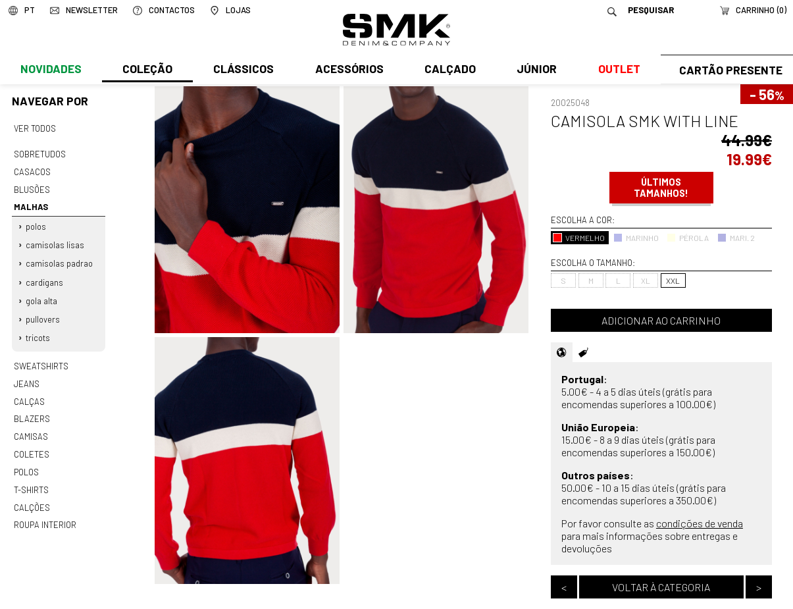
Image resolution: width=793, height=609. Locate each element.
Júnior (534, 70)
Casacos (31, 170)
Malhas (29, 204)
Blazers (31, 408)
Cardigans (44, 276)
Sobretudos (40, 152)
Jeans (26, 374)
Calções (31, 493)
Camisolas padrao (59, 258)
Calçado (447, 70)
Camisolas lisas (55, 240)
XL (645, 280)
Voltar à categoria (661, 587)
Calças (28, 391)
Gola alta (41, 294)
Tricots (38, 330)
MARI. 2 (736, 237)
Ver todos (35, 128)
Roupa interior (45, 510)
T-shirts (31, 476)
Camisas (30, 425)
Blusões (32, 187)
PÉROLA (688, 237)
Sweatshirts (41, 357)
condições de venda (699, 523)
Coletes (31, 442)
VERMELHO (579, 237)
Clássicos (242, 70)
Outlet (615, 70)
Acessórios (347, 70)
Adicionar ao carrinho (661, 320)
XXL (673, 280)
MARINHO (636, 237)
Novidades (50, 70)
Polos (36, 222)
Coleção (147, 70)
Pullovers (43, 312)
